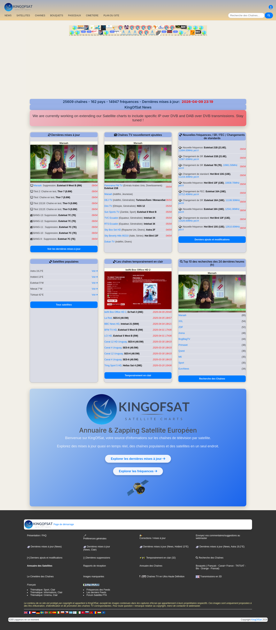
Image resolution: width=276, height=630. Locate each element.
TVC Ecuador (111, 218)
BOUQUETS (56, 15)
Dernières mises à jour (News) (44, 546)
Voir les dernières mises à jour (63, 249)
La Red (108, 318)
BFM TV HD (110, 330)
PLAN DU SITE (111, 15)
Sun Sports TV (111, 212)
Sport (181, 362)
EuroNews (183, 368)
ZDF (180, 327)
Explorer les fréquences (138, 471)
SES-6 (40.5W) (121, 318)
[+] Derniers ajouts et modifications (44, 557)
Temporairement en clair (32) (158, 557)
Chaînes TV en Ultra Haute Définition (162, 576)
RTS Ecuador (111, 224)
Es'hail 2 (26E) (135, 312)
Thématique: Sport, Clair (42, 589)
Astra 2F (150, 229)
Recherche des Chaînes (212, 378)
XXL (180, 321)
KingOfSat (256, 619)
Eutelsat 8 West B (146, 212)
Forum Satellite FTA (96, 595)
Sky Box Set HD (112, 229)
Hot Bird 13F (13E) (214, 183)
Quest (181, 351)
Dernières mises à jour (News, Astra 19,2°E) (220, 546)
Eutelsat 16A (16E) (216, 191)
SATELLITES (23, 15)
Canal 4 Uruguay (113, 347)
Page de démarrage (49, 524)
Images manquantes (93, 576)
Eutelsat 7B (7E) (213, 165)
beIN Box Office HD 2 (115, 312)
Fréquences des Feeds (98, 589)
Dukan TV (109, 241)
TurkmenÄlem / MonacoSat (150, 200)
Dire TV (108, 206)
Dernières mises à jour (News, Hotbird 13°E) (164, 546)
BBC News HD (112, 324)
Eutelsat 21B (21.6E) (215, 147)
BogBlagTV (184, 339)
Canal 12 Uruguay (113, 353)
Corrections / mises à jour (153, 537)
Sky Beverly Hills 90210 (116, 235)
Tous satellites (64, 304)
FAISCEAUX (74, 15)
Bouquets (200, 565)
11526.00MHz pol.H (188, 220)
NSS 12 (141, 206)
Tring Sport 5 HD (113, 365)
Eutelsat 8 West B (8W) (69, 185)
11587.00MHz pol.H (188, 159)
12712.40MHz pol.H (188, 194)
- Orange (204, 568)
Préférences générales (94, 537)
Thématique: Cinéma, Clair (44, 595)
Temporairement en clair (138, 375)
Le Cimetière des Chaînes (40, 576)
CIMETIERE (92, 15)
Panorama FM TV (113, 185)
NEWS (8, 15)
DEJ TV (108, 200)
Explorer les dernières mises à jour (138, 458)
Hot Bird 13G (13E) (220, 174)
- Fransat (214, 568)
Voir (95, 271)
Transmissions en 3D (209, 576)
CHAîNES (40, 15)
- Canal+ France (225, 565)
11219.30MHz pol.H (188, 177)
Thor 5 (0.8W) (70, 203)
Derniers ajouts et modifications (212, 239)
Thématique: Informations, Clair (46, 592)
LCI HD (108, 335)
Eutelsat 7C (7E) (67, 215)
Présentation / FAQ (36, 535)
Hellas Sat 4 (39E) (132, 365)
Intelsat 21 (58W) (130, 324)
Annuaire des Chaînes (151, 565)
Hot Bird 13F (151, 235)
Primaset (182, 345)
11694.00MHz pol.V (188, 150)
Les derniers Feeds (96, 592)
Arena (181, 333)
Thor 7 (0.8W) (65, 191)
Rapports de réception (94, 565)
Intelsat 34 (149, 218)
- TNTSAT (239, 565)
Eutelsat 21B (111, 188)
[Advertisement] (138, 70)
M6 (180, 357)
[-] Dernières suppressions (96, 557)
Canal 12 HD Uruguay (115, 341)
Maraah (38, 185)
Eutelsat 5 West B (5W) (130, 330)
